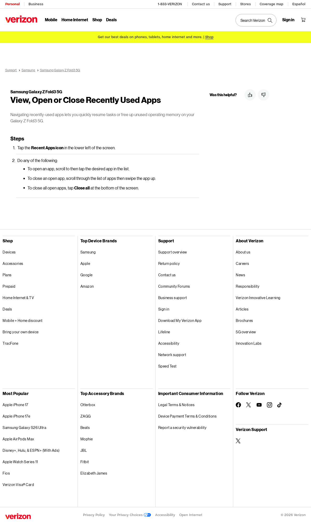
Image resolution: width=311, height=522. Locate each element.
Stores (245, 4)
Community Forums (174, 285)
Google (86, 274)
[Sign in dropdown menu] (288, 20)
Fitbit (84, 461)
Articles (242, 308)
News (240, 274)
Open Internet (190, 514)
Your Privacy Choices (130, 514)
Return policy (169, 262)
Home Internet (74, 19)
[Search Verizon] (256, 20)
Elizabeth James (93, 472)
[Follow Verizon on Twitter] (248, 404)
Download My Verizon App (180, 320)
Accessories (13, 262)
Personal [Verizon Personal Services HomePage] (12, 4)
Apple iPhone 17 (15, 404)
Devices (9, 251)
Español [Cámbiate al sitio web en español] (298, 4)
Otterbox (87, 404)
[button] (250, 95)
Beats (85, 427)
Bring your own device (21, 331)
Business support (172, 297)
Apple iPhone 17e (16, 415)
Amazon (87, 285)
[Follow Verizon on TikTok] (279, 404)
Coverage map (271, 4)
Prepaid (9, 285)
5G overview (246, 331)
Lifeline (164, 331)
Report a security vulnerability (182, 427)
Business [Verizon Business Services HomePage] (36, 4)
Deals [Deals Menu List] (111, 19)
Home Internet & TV (18, 297)
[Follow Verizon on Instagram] (269, 404)
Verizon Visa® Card (18, 484)
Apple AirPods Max (18, 438)
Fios (6, 472)
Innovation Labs (249, 342)
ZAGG (85, 415)
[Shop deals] (209, 37)
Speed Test (167, 365)
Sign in (163, 308)
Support (224, 4)
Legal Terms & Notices (176, 404)
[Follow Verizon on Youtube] (259, 404)
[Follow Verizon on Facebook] (238, 404)
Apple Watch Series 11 (20, 461)
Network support (172, 354)
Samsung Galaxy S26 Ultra (24, 427)
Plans (7, 274)
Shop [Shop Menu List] (97, 19)
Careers (242, 262)
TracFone (10, 342)
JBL (83, 449)
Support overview (172, 251)
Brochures (244, 320)
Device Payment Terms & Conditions (187, 415)
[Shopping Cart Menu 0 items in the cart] (303, 19)
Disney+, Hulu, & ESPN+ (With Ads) (31, 449)
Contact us (201, 4)
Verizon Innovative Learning (258, 297)
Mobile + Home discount (22, 320)
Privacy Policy (94, 514)
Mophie (86, 438)
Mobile (51, 19)
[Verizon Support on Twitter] (238, 440)
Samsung (88, 251)
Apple (85, 262)
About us (243, 251)
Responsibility (247, 285)
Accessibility (168, 342)
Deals (7, 308)
